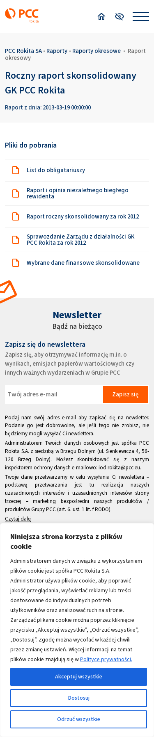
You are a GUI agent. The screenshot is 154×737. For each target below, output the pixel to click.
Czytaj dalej (18, 518)
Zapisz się (125, 394)
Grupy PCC (43, 509)
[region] (77, 630)
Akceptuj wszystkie (78, 676)
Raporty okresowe (96, 51)
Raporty (56, 51)
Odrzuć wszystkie (78, 719)
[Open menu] (141, 16)
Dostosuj (79, 698)
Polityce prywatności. (106, 659)
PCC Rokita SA (23, 51)
